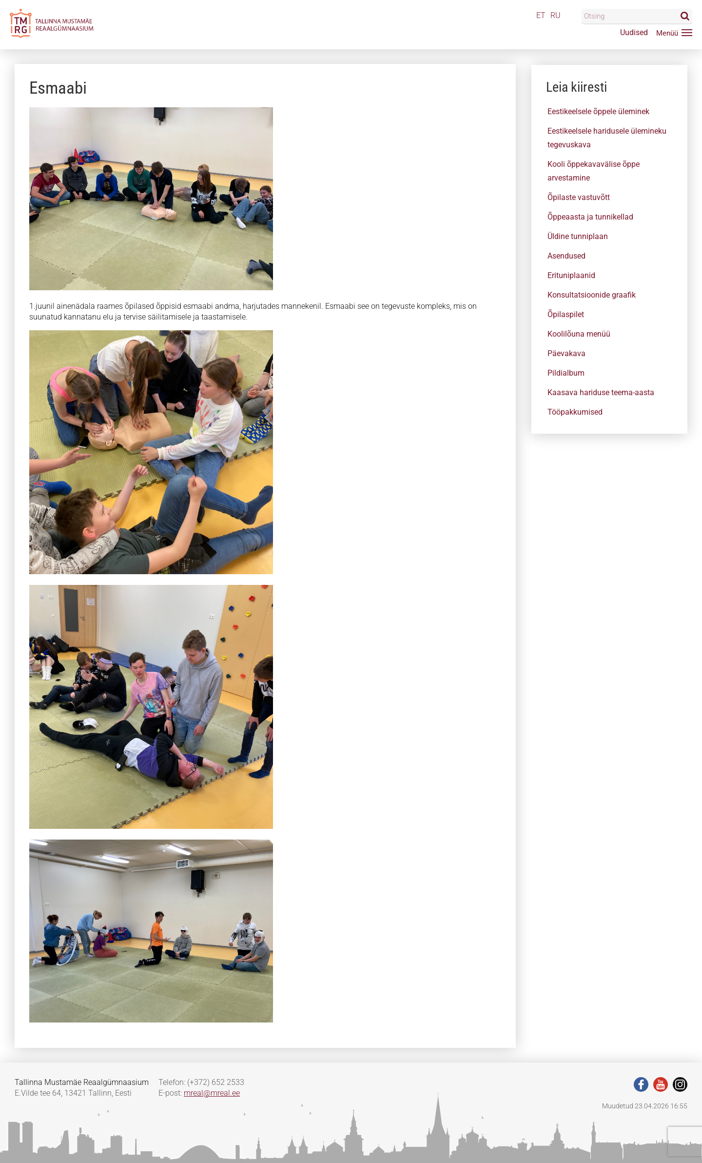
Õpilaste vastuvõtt (578, 197)
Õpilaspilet (565, 314)
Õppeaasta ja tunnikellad (590, 216)
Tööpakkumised (575, 412)
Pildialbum (566, 373)
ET (541, 15)
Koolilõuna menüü (578, 334)
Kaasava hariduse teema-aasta (600, 392)
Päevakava (566, 353)
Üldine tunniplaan (577, 236)
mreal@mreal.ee (212, 1093)
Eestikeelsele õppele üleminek (598, 111)
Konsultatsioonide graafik (591, 295)
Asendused (566, 256)
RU (555, 15)
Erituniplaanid (571, 275)
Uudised (634, 32)
